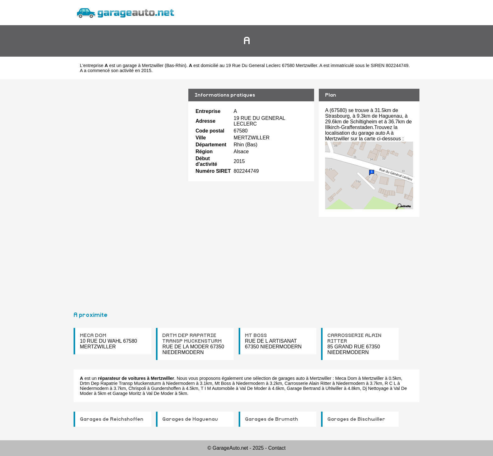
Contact (276, 448)
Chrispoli (137, 388)
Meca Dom (346, 378)
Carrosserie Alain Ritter (308, 383)
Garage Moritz (127, 393)
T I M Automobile (218, 388)
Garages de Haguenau (190, 419)
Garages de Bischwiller (356, 419)
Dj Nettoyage (376, 388)
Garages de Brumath (271, 419)
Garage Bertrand (303, 388)
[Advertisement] (128, 192)
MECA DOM (93, 335)
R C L (390, 383)
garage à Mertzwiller (143, 65)
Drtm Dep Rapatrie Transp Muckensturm (120, 383)
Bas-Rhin (175, 65)
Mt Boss (223, 383)
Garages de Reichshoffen (111, 419)
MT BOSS (256, 335)
